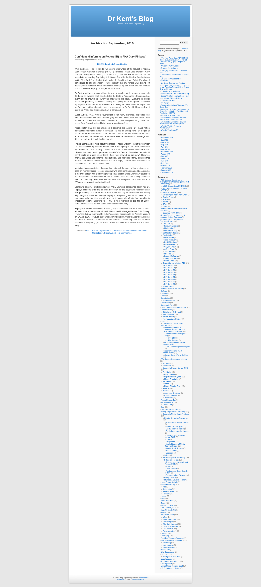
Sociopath (169, 453)
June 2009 (165, 159)
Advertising (167, 543)
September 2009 (167, 152)
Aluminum (166, 363)
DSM (168, 439)
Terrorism (166, 494)
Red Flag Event (168, 491)
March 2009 (165, 166)
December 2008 (167, 173)
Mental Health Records (174, 448)
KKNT (165, 206)
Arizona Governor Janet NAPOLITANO (172, 352)
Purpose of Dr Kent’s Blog (170, 115)
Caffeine (164, 291)
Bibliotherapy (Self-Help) (172, 312)
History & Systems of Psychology (173, 412)
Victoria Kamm (168, 286)
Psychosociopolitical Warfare (171, 540)
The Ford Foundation (170, 526)
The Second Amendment (170, 561)
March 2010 (165, 149)
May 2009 (164, 161)
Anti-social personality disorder (177, 422)
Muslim (163, 512)
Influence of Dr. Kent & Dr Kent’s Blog (175, 94)
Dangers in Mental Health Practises (176, 414)
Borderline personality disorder (177, 431)
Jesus (163, 503)
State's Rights (168, 522)
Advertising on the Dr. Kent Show (175, 195)
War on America (168, 531)
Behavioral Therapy (171, 460)
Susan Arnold (110, 233)
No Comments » (125, 233)
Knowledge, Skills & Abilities (171, 98)
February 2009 (166, 168)
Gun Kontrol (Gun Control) (170, 409)
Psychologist (167, 235)
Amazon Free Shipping (169, 68)
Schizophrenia (171, 451)
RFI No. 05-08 (169, 270)
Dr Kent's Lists (166, 310)
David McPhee (169, 244)
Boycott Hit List (168, 317)
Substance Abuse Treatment (176, 475)
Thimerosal (168, 398)
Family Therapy (170, 477)
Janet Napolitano (167, 501)
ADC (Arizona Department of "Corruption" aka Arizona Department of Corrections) (174, 182)
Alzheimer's (167, 366)
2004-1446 (172, 338)
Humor (163, 496)
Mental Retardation (171, 379)
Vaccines (166, 391)
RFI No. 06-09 (169, 272)
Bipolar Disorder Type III (175, 429)
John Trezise (169, 251)
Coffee (163, 296)
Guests (165, 199)
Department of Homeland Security (173, 307)
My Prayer (165, 103)
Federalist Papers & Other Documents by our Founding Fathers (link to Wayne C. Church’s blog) (174, 87)
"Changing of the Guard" (172, 557)
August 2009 (165, 154)
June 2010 (165, 142)
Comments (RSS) (137, 579)
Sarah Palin (165, 550)
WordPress (144, 578)
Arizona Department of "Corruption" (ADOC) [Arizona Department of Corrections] (174, 329)
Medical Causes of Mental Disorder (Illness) (175, 445)
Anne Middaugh (170, 240)
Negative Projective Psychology (176, 418)
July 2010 (164, 140)
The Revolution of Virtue (171, 319)
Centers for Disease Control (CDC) (175, 368)
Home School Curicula (169, 482)
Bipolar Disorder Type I (172, 386)
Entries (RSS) (122, 579)
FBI (162, 321)
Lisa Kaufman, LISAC (169, 508)
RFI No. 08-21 (169, 282)
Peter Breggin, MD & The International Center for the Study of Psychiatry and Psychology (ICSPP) (174, 111)
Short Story (165, 554)
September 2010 (167, 138)
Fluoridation (167, 372)
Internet (165, 202)
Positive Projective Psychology (174, 458)
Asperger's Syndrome (172, 393)
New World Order (167, 515)
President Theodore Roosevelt (172, 538)
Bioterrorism (167, 489)
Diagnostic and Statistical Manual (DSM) (175, 436)
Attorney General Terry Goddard (176, 355)
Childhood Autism (170, 395)
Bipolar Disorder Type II (174, 426)
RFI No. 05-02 (169, 265)
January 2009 (166, 170)
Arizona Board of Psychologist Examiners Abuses (171, 220)
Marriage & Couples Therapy (175, 480)
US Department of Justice (170, 568)
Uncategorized (166, 564)
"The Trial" (166, 224)
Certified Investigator (170, 233)
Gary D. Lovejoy (170, 247)
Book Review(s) (168, 314)
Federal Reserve (167, 402)
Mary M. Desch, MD (168, 510)
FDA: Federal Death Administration (174, 359)
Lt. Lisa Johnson (172, 340)
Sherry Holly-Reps (171, 258)
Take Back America (170, 524)
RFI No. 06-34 (169, 275)
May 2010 (164, 145)
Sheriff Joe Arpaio (167, 552)
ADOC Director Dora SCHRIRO (174, 186)
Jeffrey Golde (169, 249)
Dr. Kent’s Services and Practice (173, 83)
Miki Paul (167, 254)
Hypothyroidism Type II (172, 377)
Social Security (166, 559)
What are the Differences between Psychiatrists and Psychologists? (173, 123)
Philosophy (165, 536)
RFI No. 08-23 (169, 284)
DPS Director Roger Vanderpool (178, 347)
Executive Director (171, 226)
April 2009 (164, 163)
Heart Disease (169, 374)
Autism (166, 384)
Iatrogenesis (170, 442)
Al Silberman (169, 237)
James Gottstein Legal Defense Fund (174, 96)
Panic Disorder (171, 469)
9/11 (164, 487)
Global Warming (168, 547)
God (162, 407)
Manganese (167, 381)
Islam (163, 498)
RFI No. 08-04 (169, 277)
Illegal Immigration (169, 519)
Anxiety (168, 466)
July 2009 (164, 156)
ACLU (165, 517)
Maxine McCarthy (170, 231)
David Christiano (170, 242)
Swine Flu (166, 388)
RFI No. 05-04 (169, 268)
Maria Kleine (169, 228)
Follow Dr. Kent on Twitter (170, 91)
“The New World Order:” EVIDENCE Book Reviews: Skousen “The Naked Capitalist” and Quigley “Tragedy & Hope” (174, 60)
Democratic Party (167, 305)
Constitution (165, 298)
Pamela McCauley (171, 256)
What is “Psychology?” (169, 130)
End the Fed (167, 405)
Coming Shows (168, 197)
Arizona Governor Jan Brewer (172, 289)
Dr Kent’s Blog (130, 18)
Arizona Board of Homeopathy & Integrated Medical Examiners (172, 216)
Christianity (165, 293)
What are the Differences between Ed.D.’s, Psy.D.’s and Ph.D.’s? (173, 118)
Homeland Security (168, 484)
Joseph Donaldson (168, 505)
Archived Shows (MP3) (169, 192)
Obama (163, 533)
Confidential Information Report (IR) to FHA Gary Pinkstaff (110, 56)
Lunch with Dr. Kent (168, 101)
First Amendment (169, 300)
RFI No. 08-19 (169, 279)
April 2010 (164, 147)
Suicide (167, 455)
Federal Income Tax (168, 400)
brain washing (168, 545)
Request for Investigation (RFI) (174, 263)
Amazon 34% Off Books (170, 66)
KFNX (165, 204)
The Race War (168, 529)
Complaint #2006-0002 (171, 213)
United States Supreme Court (172, 566)
